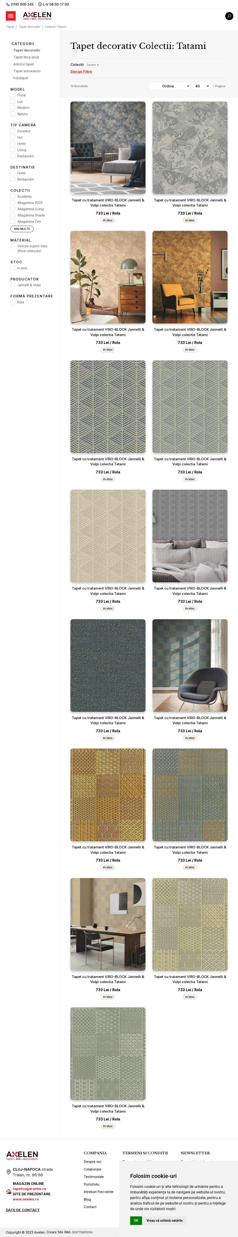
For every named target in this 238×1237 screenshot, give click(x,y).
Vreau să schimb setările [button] (165, 1220)
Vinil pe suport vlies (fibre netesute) (32, 248)
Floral (21, 95)
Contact (90, 1207)
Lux (20, 101)
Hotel (21, 144)
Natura (22, 114)
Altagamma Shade (31, 215)
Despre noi (92, 1161)
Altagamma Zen (29, 221)
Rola (20, 302)
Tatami (92, 65)
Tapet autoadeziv (27, 71)
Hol (20, 137)
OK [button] (136, 1220)
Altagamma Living (30, 209)
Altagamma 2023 (30, 203)
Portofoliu (91, 1184)
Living (21, 150)
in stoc (22, 268)
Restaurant (25, 156)
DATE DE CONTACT (23, 1210)
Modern (23, 108)
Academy (24, 196)
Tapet (10, 27)
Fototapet (20, 78)
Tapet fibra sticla (26, 57)
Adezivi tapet (23, 64)
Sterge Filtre (81, 71)
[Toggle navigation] (11, 16)
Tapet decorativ (29, 27)
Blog (87, 1199)
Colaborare (92, 1169)
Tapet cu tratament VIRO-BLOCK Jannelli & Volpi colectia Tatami (108, 203)
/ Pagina (219, 86)
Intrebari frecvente (98, 1191)
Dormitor (23, 131)
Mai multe (22, 229)
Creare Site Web (70, 1232)
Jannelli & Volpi (29, 285)
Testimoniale (94, 1176)
